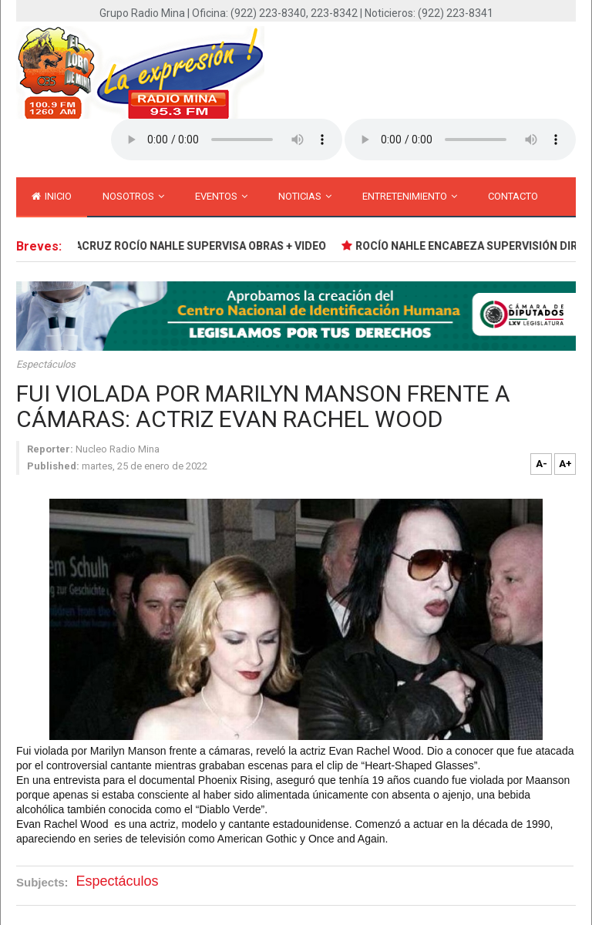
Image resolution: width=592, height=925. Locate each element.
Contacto (513, 196)
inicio (52, 196)
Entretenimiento (409, 196)
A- (541, 463)
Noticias (304, 196)
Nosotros (133, 196)
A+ (565, 463)
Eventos (221, 196)
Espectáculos (46, 364)
